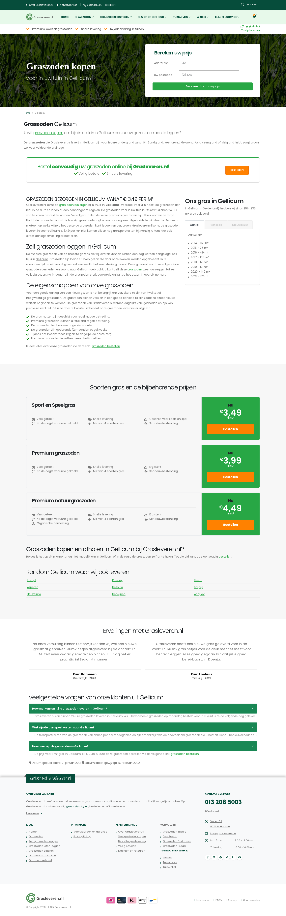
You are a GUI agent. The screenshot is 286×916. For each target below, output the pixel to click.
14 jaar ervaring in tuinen (127, 29)
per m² (230, 418)
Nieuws (167, 857)
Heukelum (34, 594)
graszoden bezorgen (73, 205)
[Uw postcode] (209, 75)
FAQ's (218, 900)
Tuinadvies (180, 17)
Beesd (198, 580)
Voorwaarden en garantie (90, 831)
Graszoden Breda (174, 846)
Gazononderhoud (151, 17)
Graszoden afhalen (41, 850)
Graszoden (83, 17)
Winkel (201, 17)
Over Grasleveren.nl (39, 5)
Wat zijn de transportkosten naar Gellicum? (63, 727)
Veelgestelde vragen (132, 836)
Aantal (194, 225)
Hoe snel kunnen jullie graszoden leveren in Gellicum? (69, 709)
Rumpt (31, 580)
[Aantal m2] (209, 63)
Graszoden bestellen (114, 17)
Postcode (216, 225)
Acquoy (199, 594)
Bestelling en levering (132, 841)
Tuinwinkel (169, 867)
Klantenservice (67, 5)
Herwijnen (119, 594)
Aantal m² (161, 63)
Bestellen (237, 170)
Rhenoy (117, 580)
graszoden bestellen (106, 346)
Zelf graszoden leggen (43, 841)
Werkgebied (168, 824)
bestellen (225, 557)
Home (65, 17)
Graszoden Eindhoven (177, 841)
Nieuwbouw (240, 225)
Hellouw (117, 587)
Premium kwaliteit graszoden (52, 29)
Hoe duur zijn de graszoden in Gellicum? (60, 746)
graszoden (135, 269)
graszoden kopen (48, 133)
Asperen (32, 587)
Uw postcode (163, 75)
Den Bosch (170, 836)
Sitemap (232, 900)
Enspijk (198, 587)
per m (230, 514)
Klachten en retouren (131, 850)
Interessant (203, 900)
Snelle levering (91, 29)
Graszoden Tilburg (174, 831)
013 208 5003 (223, 802)
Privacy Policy (82, 836)
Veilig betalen (127, 846)
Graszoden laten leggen (44, 846)
